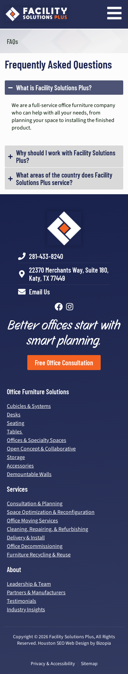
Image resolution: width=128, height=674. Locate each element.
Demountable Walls (29, 474)
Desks (13, 414)
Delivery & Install (26, 537)
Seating (15, 423)
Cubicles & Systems (29, 406)
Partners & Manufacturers (36, 592)
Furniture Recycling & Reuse (39, 554)
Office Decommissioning (34, 546)
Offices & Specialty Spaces (36, 440)
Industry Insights (26, 609)
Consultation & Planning (34, 503)
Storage (16, 457)
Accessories (20, 465)
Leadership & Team (29, 584)
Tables (15, 431)
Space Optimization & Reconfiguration (51, 512)
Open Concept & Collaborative (41, 448)
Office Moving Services (32, 520)
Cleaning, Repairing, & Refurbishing (47, 529)
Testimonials (21, 601)
